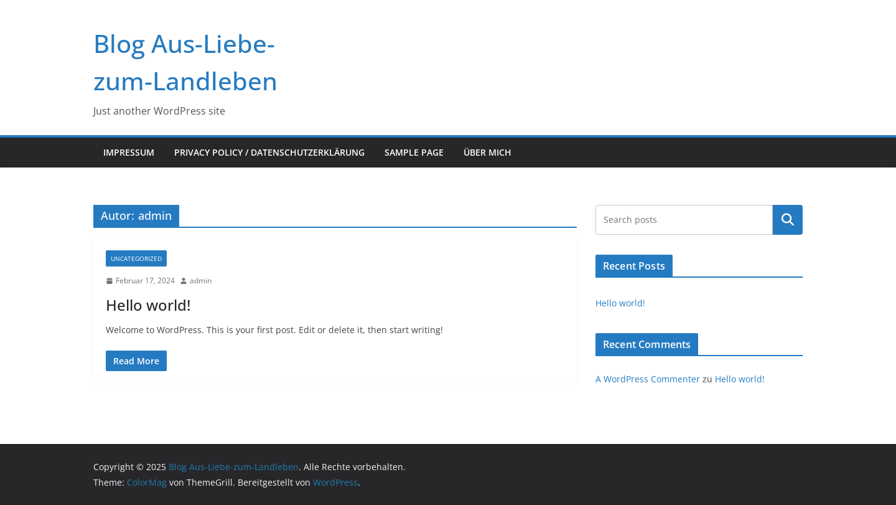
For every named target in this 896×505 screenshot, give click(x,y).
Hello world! (148, 305)
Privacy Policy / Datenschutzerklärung (269, 152)
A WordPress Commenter (647, 379)
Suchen (788, 220)
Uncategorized (136, 258)
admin (201, 280)
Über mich (487, 152)
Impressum (128, 152)
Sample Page (414, 152)
